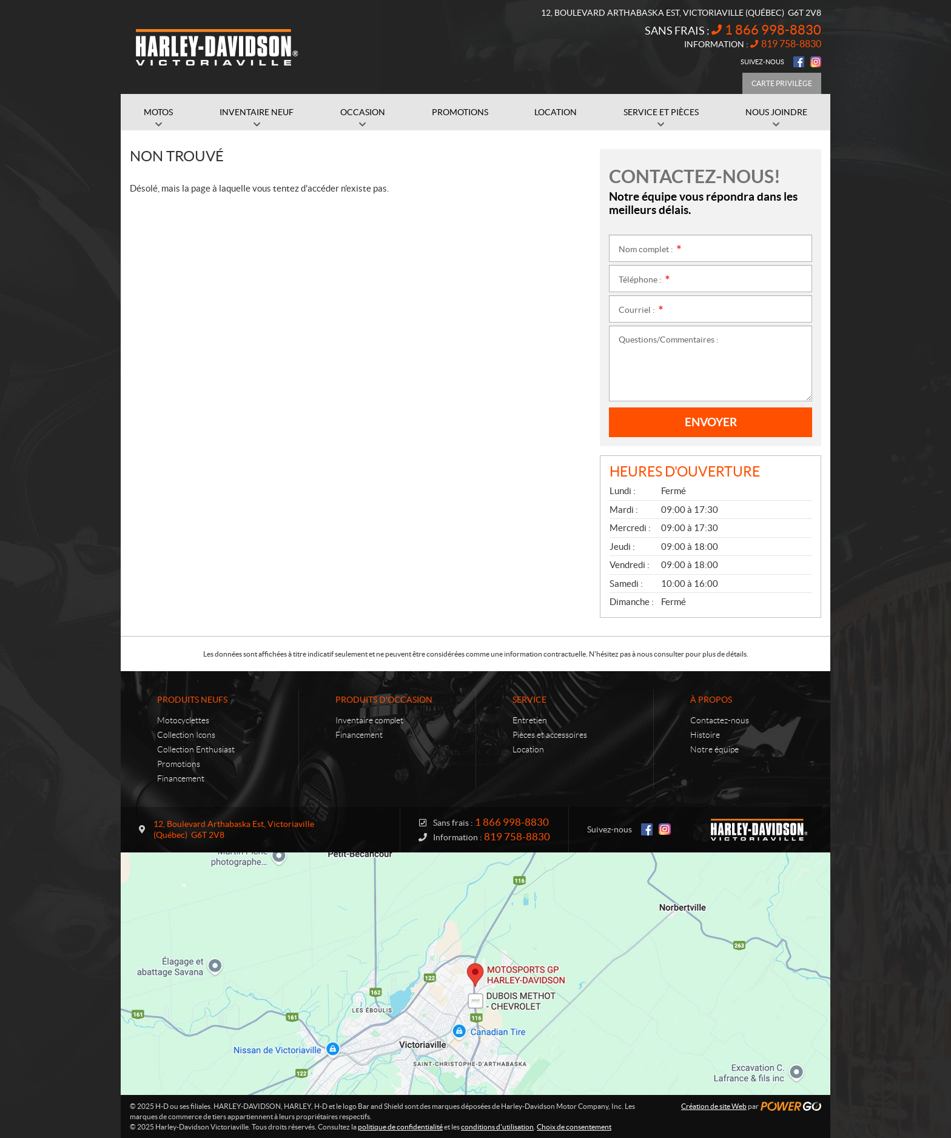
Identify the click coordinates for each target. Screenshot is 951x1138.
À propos (711, 700)
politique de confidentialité (400, 1127)
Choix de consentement (574, 1127)
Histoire (705, 735)
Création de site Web (714, 1106)
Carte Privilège (781, 83)
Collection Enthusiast (196, 749)
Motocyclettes (183, 720)
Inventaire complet (369, 720)
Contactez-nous (719, 720)
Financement (180, 778)
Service (529, 700)
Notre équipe (714, 749)
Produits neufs (192, 700)
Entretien (529, 720)
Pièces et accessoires (549, 735)
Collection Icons (186, 735)
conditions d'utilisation (497, 1127)
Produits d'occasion (383, 700)
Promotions (178, 764)
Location (528, 749)
